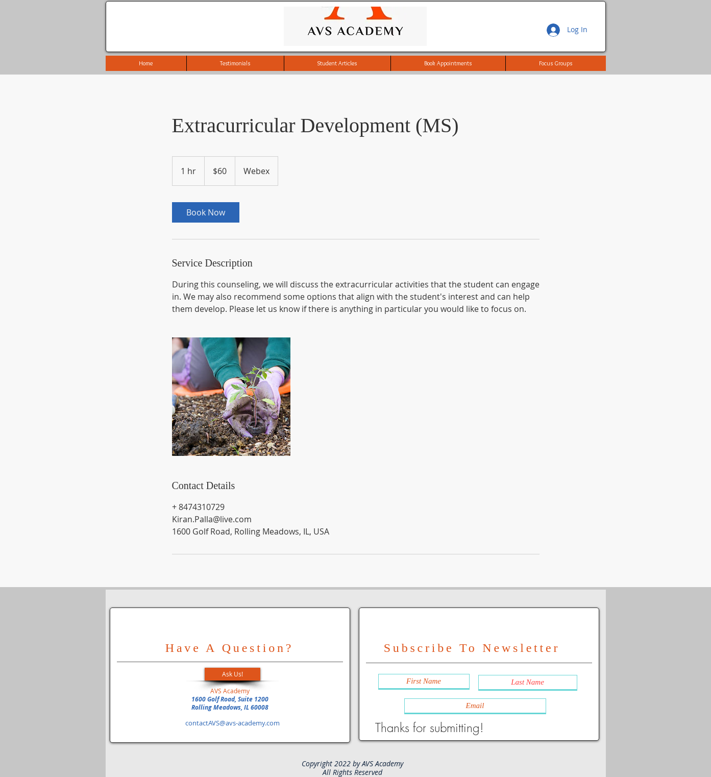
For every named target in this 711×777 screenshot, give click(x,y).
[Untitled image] (231, 396)
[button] (232, 674)
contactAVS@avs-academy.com (232, 722)
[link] (205, 212)
